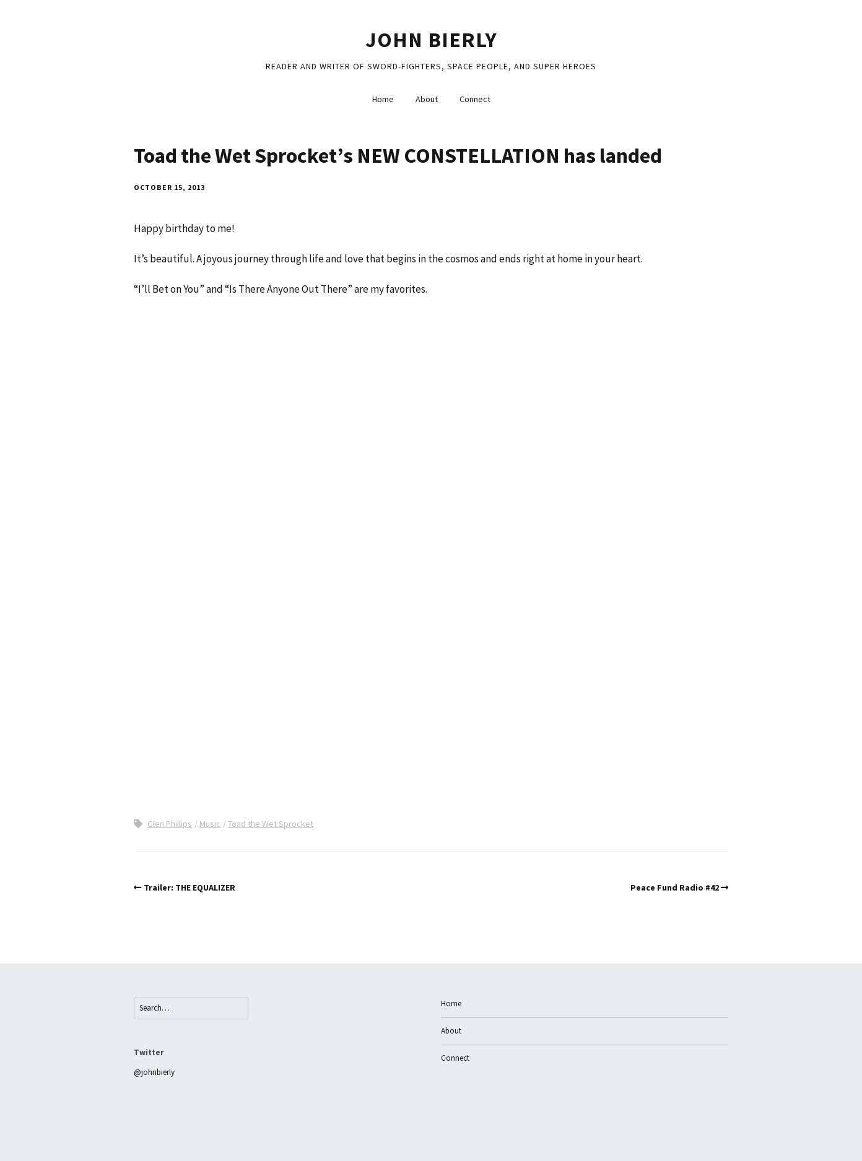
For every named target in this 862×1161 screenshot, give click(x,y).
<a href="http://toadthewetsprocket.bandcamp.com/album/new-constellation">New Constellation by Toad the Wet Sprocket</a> (242, 555)
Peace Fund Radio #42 (674, 887)
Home (383, 99)
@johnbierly (154, 1072)
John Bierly (431, 40)
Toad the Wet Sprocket (270, 823)
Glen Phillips (169, 823)
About (427, 99)
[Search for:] (191, 1008)
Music (209, 823)
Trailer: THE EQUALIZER (189, 887)
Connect (474, 99)
